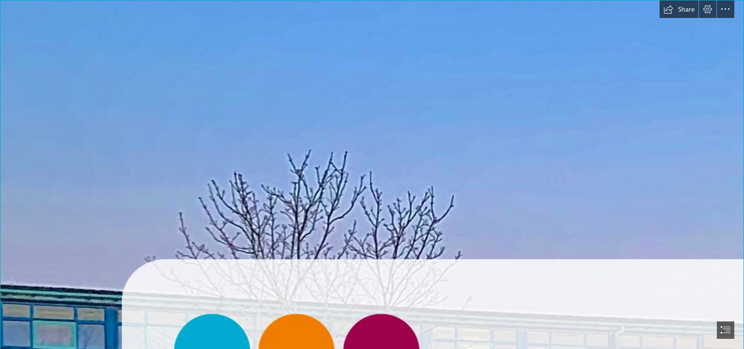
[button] (679, 9)
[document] (372, 174)
